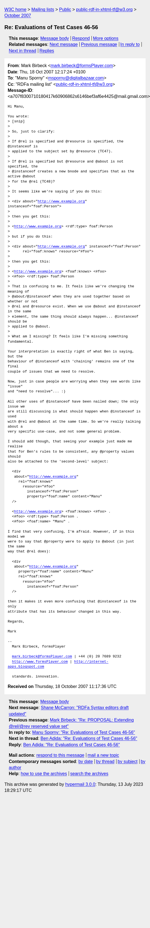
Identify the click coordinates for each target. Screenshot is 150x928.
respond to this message (60, 755)
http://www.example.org (61, 201)
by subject (127, 761)
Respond (81, 38)
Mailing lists (42, 9)
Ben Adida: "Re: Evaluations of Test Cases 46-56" (89, 738)
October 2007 (17, 15)
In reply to (130, 44)
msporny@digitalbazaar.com (76, 78)
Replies (46, 50)
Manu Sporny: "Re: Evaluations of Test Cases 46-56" (83, 732)
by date (85, 761)
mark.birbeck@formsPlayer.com (82, 65)
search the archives (89, 773)
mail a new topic (103, 755)
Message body (54, 38)
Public (65, 9)
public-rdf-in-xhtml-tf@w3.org (104, 9)
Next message (64, 44)
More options (106, 38)
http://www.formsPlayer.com (40, 661)
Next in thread (22, 50)
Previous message (99, 44)
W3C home (15, 9)
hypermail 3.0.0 (80, 784)
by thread (105, 761)
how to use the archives (44, 773)
